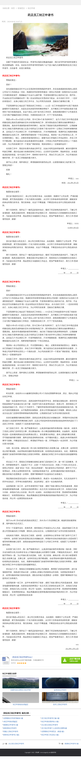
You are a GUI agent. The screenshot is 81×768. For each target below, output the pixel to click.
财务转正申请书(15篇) (11, 735)
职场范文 (21, 8)
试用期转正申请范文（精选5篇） (53, 731)
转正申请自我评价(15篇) (50, 721)
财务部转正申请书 (9, 728)
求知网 (37, 752)
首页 (13, 8)
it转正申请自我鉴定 (10, 721)
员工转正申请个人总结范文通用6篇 (54, 728)
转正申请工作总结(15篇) (50, 735)
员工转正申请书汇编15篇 (50, 718)
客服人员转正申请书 (10, 731)
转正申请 (31, 8)
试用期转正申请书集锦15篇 (13, 718)
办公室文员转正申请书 (49, 725)
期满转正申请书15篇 (10, 725)
